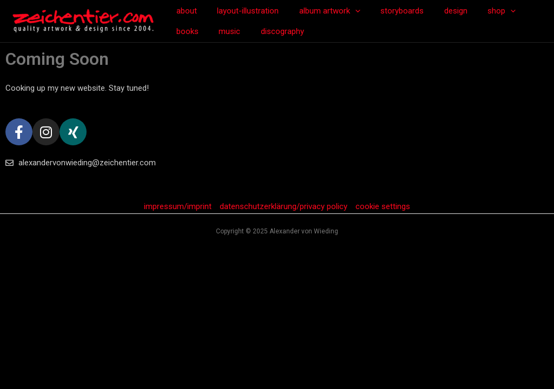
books (521, 11)
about (184, 11)
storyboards (388, 11)
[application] (345, 11)
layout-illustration (242, 11)
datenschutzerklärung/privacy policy (283, 206)
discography (233, 31)
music (185, 31)
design (437, 11)
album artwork (319, 11)
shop (479, 11)
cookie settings (382, 206)
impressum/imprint (178, 206)
